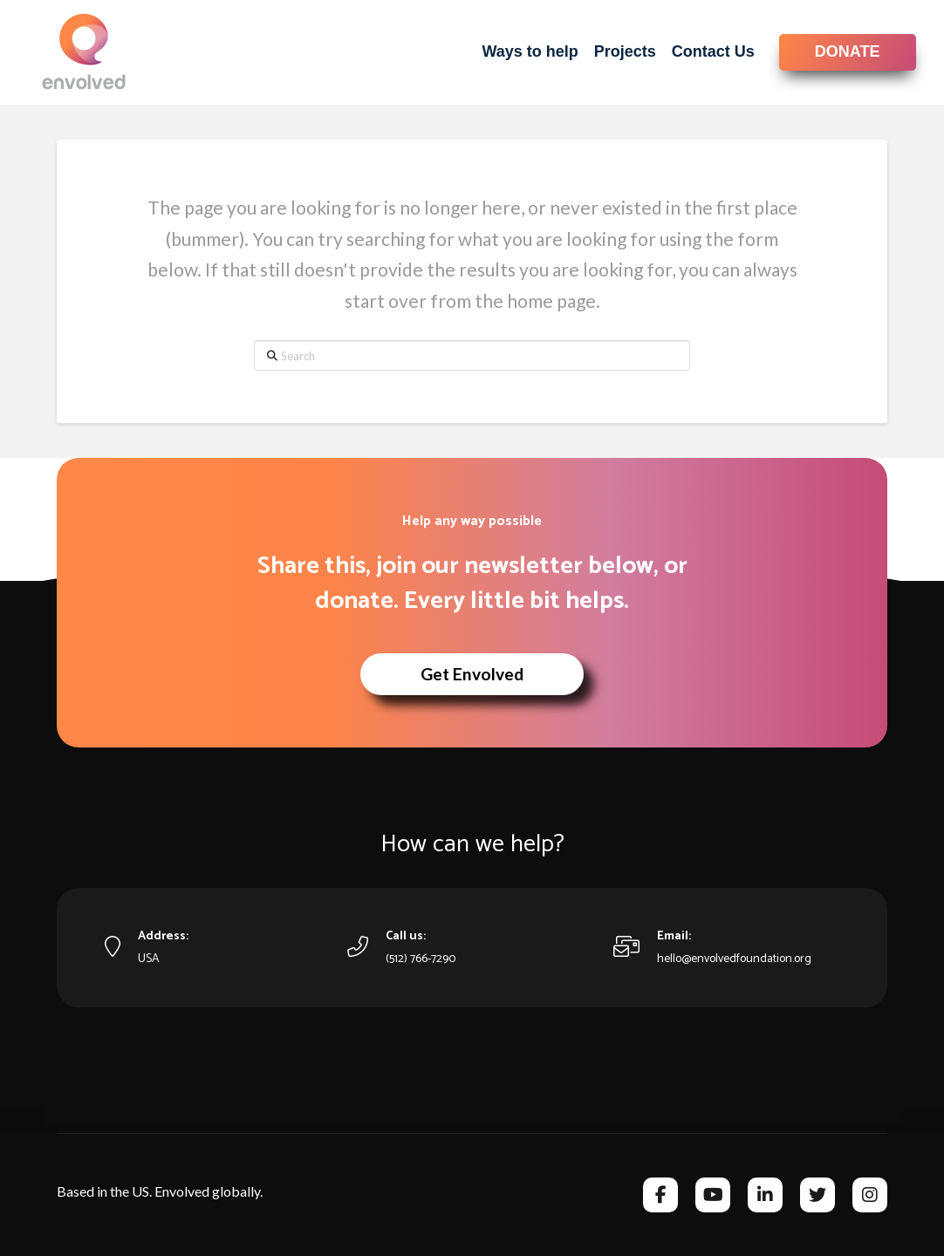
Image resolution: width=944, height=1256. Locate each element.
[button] (472, 674)
